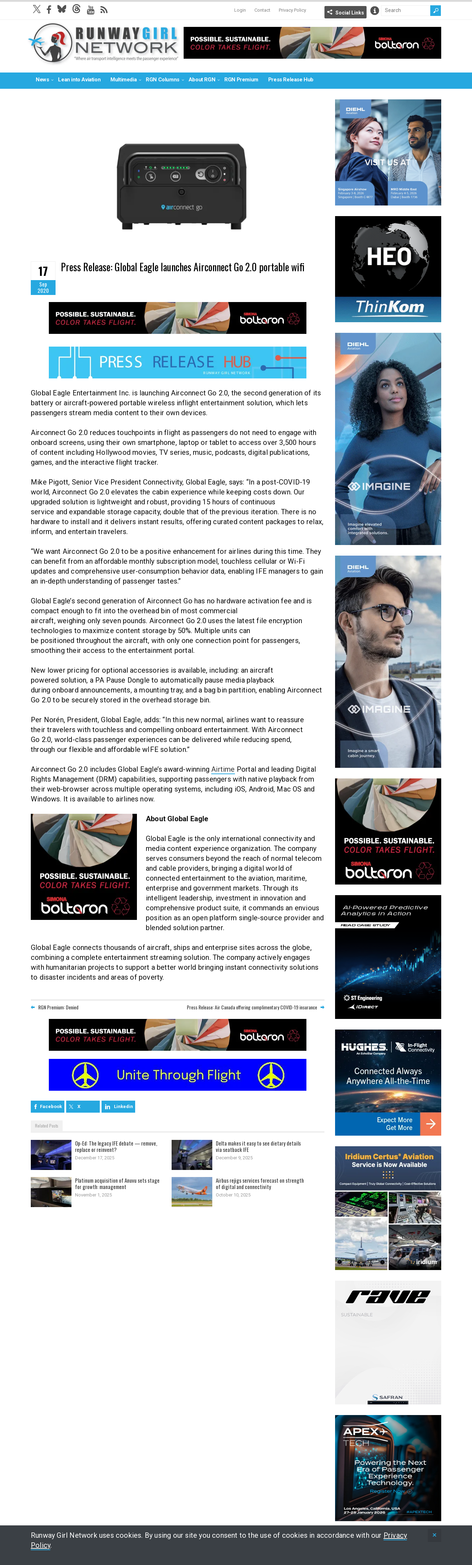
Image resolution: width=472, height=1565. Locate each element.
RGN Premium (241, 79)
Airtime (223, 769)
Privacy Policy (292, 10)
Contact (262, 10)
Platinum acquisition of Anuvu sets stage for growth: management (117, 1183)
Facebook (51, 1106)
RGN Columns (162, 79)
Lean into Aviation (79, 79)
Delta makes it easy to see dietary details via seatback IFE (258, 1146)
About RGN (202, 79)
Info (374, 10)
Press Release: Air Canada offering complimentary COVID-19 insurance (252, 1007)
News (42, 79)
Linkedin (123, 1106)
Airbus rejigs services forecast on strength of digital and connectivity (260, 1183)
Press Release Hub (290, 79)
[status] (434, 1535)
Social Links (349, 13)
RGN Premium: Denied (58, 1007)
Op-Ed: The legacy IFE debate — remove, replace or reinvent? (116, 1146)
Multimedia (123, 79)
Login (240, 10)
